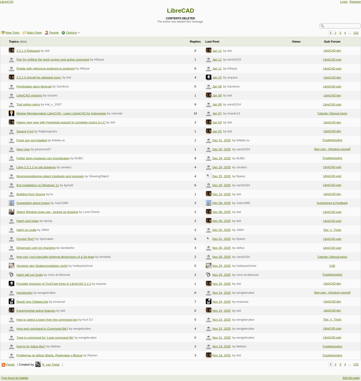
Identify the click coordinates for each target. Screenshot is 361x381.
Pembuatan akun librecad (33, 86)
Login (344, 1)
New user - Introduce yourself (332, 149)
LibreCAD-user (332, 59)
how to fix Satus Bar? (31, 346)
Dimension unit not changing (35, 248)
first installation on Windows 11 (37, 185)
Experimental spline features (35, 310)
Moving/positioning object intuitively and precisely (50, 176)
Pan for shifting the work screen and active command (52, 59)
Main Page (34, 32)
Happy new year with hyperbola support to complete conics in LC (60, 122)
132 (355, 33)
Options (71, 32)
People (54, 32)
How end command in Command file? (42, 328)
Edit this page (351, 378)
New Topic (13, 32)
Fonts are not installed (31, 140)
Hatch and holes (27, 221)
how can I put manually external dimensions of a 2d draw (55, 257)
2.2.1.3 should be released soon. (38, 77)
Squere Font (24, 131)
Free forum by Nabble (14, 378)
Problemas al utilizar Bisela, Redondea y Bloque (49, 355)
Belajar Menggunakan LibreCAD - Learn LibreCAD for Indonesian (61, 113)
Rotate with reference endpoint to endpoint (45, 68)
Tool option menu (28, 104)
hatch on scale (26, 230)
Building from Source (30, 194)
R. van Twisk (51, 364)
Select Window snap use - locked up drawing (47, 212)
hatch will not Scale (29, 274)
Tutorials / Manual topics (332, 113)
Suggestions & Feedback (332, 203)
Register (355, 1)
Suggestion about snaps (32, 203)
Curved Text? (25, 239)
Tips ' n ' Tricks (332, 230)
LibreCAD (6, 1)
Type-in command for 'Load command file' (45, 337)
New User (23, 149)
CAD (332, 266)
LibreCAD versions (29, 95)
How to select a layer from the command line (46, 319)
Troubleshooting (332, 140)
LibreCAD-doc (332, 194)
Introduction (24, 292)
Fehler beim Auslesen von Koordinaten (43, 158)
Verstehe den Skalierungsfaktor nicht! (42, 266)
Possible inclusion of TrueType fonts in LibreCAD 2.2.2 (53, 283)
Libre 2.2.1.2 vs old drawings (36, 167)
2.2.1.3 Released (28, 50)
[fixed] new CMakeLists (32, 301)
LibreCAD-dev (332, 50)
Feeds (10, 364)
